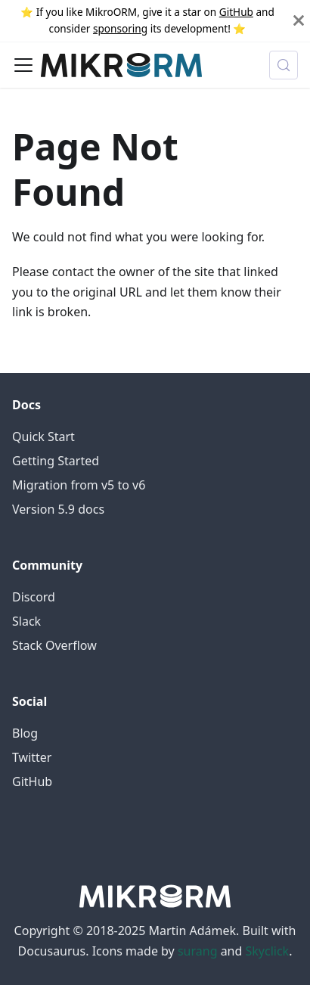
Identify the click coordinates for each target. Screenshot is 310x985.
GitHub (236, 12)
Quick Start (43, 436)
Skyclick (268, 951)
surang (198, 951)
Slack (26, 621)
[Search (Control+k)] (283, 65)
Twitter (31, 757)
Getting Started (55, 460)
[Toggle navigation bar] (23, 65)
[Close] (298, 21)
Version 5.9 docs (58, 509)
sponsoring (120, 28)
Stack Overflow (54, 645)
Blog (25, 733)
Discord (33, 597)
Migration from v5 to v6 (78, 485)
